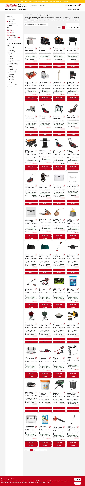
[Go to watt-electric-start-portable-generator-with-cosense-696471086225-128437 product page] (59, 51)
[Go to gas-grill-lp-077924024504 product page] (59, 326)
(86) (12, 51)
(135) (11, 48)
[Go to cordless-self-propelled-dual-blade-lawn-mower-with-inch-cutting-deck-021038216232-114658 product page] (45, 119)
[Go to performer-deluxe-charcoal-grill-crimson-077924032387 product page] (59, 119)
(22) (11, 82)
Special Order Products (13, 25)
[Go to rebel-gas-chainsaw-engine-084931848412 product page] (45, 361)
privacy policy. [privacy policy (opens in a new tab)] (12, 482)
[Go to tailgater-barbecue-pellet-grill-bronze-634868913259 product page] (73, 188)
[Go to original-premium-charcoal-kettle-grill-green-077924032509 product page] (45, 326)
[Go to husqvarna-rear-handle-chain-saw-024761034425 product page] (45, 223)
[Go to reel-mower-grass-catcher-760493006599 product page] (73, 361)
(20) (11, 86)
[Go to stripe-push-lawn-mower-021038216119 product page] (31, 188)
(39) (11, 66)
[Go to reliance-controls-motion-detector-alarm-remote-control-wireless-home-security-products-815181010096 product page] (45, 85)
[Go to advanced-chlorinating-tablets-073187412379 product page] (45, 396)
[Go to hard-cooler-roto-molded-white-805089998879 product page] (31, 430)
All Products (11, 21)
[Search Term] (48, 5)
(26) (12, 73)
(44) (14, 60)
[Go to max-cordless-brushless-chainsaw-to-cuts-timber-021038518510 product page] (45, 292)
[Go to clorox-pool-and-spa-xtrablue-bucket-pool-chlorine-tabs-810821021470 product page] (73, 292)
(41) (11, 61)
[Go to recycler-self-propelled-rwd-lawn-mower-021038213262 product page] (59, 154)
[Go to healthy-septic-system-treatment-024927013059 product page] (45, 430)
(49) (10, 56)
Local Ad (25, 9)
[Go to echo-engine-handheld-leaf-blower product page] (59, 430)
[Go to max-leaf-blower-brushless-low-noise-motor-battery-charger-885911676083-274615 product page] (73, 326)
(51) (11, 55)
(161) (11, 47)
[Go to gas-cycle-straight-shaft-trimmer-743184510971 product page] (31, 292)
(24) (11, 77)
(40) (13, 63)
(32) (12, 71)
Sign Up (75, 5)
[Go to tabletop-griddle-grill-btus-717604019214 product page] (31, 396)
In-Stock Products (12, 23)
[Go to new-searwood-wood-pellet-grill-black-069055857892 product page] (73, 85)
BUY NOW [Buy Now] (31, 66)
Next (78, 27)
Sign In (70, 5)
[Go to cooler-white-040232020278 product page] (31, 361)
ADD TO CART (31, 63)
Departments (12, 9)
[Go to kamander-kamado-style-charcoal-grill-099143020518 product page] (45, 188)
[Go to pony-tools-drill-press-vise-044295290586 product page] (31, 85)
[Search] (66, 5)
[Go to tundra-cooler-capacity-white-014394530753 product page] (59, 188)
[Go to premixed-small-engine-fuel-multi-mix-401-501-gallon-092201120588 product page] (59, 223)
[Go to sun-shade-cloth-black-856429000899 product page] (31, 257)
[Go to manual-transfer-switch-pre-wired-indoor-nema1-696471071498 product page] (31, 119)
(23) (10, 81)
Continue (77, 479)
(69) (10, 53)
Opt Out (77, 483)
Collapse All (9, 41)
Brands (20, 9)
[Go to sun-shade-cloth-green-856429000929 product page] (45, 257)
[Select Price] (19, 37)
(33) (13, 69)
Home (6, 9)
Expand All (15, 41)
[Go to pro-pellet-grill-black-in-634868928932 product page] (73, 51)
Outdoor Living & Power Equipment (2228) (16, 43)
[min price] (9, 37)
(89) (11, 50)
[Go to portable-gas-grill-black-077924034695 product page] (73, 257)
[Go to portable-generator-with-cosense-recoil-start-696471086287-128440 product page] (31, 154)
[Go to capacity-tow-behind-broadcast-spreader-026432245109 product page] (59, 396)
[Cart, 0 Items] (79, 5)
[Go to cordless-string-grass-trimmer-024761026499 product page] (73, 430)
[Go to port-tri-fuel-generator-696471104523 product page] (45, 51)
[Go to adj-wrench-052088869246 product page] (59, 85)
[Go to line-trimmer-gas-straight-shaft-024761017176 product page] (59, 257)
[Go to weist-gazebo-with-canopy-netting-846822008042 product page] (59, 292)
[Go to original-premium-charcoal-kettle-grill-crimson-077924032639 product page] (31, 326)
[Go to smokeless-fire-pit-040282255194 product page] (73, 223)
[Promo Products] (7, 19)
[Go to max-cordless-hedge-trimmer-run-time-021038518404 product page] (59, 361)
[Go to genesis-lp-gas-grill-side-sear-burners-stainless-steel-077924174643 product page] (31, 51)
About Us (69, 9)
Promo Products (12, 19)
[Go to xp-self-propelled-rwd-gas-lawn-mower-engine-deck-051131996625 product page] (73, 119)
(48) (11, 58)
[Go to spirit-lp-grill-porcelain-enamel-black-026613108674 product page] (45, 154)
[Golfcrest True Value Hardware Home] (11, 5)
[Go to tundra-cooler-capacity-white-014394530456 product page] (31, 223)
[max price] (15, 37)
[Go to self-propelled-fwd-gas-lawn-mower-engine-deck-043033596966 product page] (73, 154)
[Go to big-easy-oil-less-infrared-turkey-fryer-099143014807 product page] (73, 396)
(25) (11, 74)
